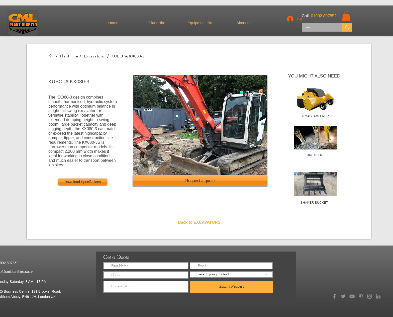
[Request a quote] (200, 180)
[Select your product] (231, 274)
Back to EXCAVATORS (199, 222)
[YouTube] (352, 296)
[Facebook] (334, 296)
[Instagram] (369, 296)
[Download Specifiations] (82, 182)
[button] (346, 16)
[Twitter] (343, 296)
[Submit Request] (231, 287)
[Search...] (318, 27)
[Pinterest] (361, 296)
